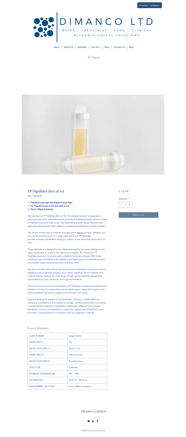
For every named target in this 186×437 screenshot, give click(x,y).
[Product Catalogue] (149, 5)
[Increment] (130, 205)
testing (80, 232)
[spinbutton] (125, 205)
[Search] (93, 57)
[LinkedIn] (93, 421)
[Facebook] (97, 421)
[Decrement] (121, 205)
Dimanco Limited (93, 411)
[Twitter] (88, 421)
